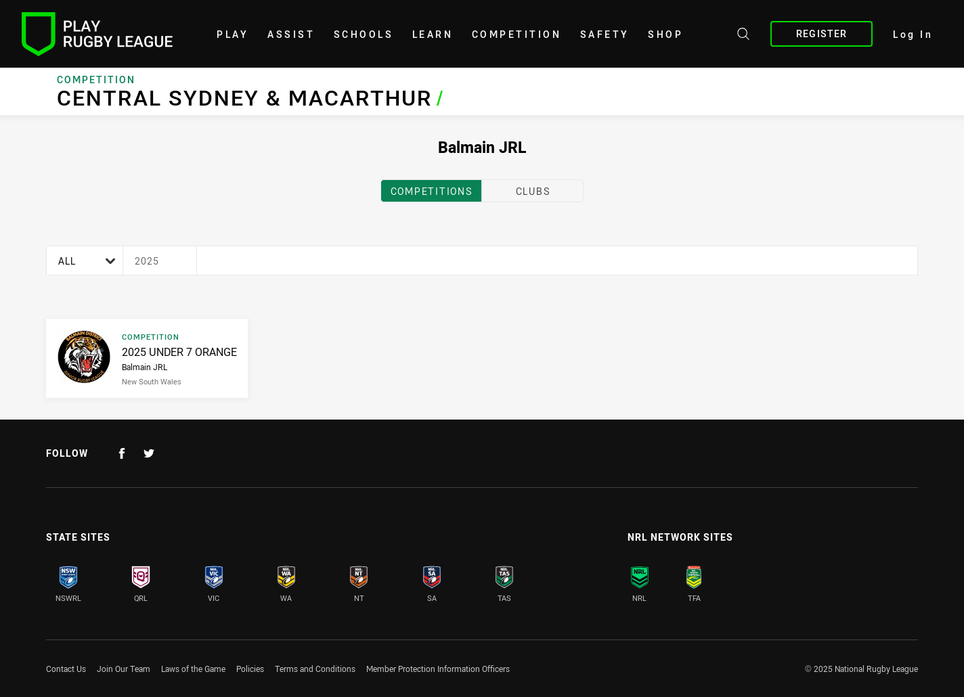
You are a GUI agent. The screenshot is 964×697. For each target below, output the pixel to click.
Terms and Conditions (315, 668)
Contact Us (66, 668)
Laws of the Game (193, 668)
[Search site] (743, 36)
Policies (250, 668)
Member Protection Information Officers (438, 668)
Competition (517, 34)
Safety (605, 34)
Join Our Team (123, 668)
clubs (533, 191)
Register (821, 33)
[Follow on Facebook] (122, 453)
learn (433, 34)
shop (665, 34)
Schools (364, 34)
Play (232, 34)
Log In (913, 34)
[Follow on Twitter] (149, 453)
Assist (291, 34)
